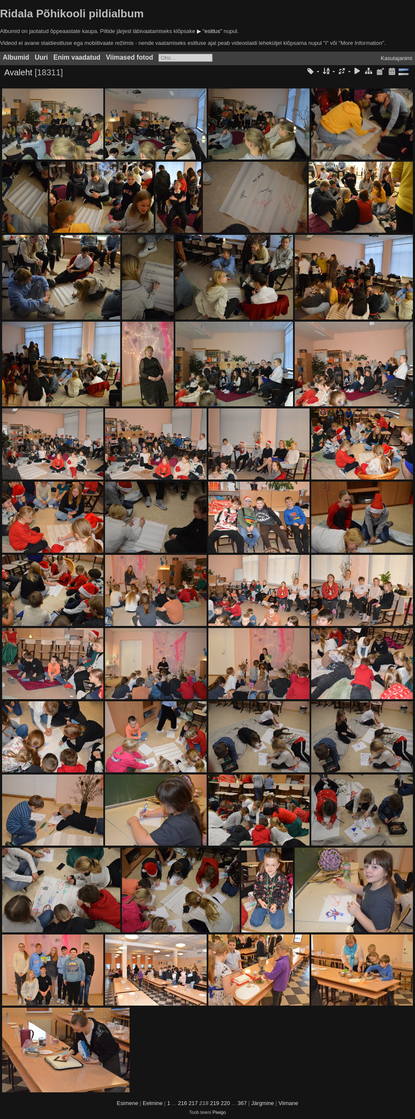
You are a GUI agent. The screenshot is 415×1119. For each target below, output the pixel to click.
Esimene (127, 1103)
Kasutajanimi (396, 58)
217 (193, 1103)
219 (214, 1103)
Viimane (288, 1103)
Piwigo (219, 1112)
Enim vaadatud (76, 57)
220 (225, 1103)
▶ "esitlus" (209, 31)
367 (242, 1103)
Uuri (41, 57)
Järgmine (262, 1103)
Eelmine (153, 1103)
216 (182, 1103)
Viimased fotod (129, 57)
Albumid (16, 57)
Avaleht (18, 72)
